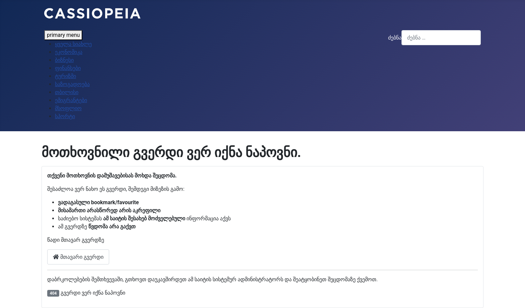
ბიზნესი (64, 60)
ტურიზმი (65, 76)
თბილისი (66, 92)
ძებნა (394, 37)
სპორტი (65, 116)
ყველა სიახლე (73, 44)
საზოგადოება (72, 84)
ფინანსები (68, 68)
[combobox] (441, 37)
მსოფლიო (68, 108)
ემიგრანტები (71, 100)
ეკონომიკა (68, 52)
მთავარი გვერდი (78, 257)
